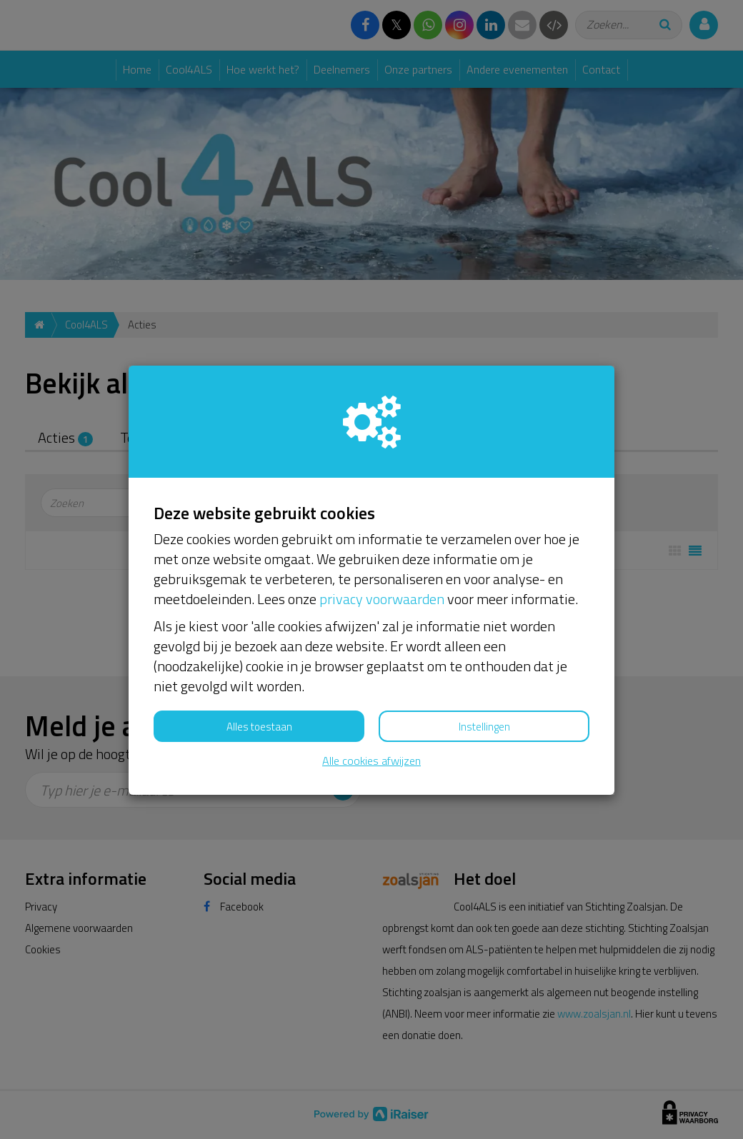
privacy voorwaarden (381, 599)
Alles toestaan (259, 726)
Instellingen (484, 726)
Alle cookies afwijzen (371, 761)
